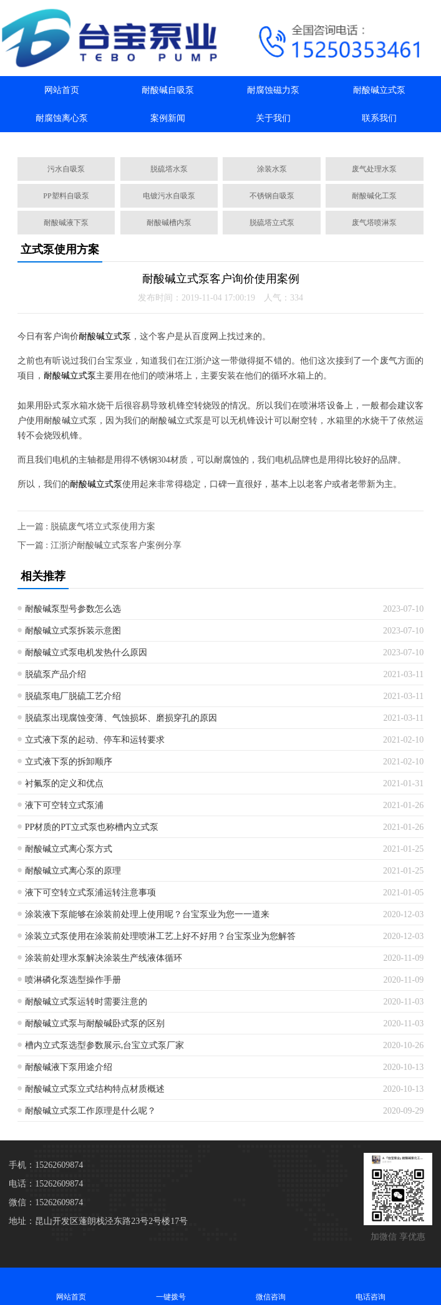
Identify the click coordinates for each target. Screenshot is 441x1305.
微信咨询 (271, 1286)
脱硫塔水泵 (169, 169)
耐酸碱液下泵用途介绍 (68, 1067)
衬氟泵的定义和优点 (64, 783)
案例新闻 (167, 118)
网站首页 (61, 90)
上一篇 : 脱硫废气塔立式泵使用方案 (86, 526)
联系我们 (379, 118)
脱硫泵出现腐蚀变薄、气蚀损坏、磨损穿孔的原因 (121, 718)
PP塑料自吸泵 (66, 195)
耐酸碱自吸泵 (168, 90)
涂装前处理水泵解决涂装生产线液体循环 (103, 958)
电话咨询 (370, 1286)
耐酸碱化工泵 (374, 195)
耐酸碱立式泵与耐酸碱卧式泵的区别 (95, 1023)
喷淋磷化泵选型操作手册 (73, 980)
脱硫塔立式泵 (272, 222)
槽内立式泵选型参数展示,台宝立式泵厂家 (105, 1045)
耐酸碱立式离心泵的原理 (73, 870)
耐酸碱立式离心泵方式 (68, 849)
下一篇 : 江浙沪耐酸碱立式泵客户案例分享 (99, 545)
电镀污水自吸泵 (169, 195)
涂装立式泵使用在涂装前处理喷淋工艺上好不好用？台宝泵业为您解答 (160, 936)
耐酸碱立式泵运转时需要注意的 (86, 1001)
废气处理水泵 (374, 169)
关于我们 (273, 118)
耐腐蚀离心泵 (62, 118)
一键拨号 (171, 1286)
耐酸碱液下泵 (66, 222)
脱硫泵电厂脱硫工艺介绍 (73, 696)
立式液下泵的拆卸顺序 (68, 761)
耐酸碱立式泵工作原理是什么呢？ (90, 1110)
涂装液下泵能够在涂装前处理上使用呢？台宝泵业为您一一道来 (147, 914)
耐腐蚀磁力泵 (273, 90)
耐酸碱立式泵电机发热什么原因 (86, 652)
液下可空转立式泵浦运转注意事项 (90, 892)
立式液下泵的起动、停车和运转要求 (95, 739)
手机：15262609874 (46, 1165)
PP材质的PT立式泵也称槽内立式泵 (91, 827)
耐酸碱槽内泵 (169, 222)
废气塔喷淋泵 (374, 222)
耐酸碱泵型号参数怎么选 (73, 609)
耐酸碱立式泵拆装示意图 (73, 630)
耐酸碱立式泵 (379, 90)
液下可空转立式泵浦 (64, 805)
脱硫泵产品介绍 (55, 674)
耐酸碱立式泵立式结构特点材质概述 (95, 1089)
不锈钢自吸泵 (272, 195)
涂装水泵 (272, 169)
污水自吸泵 (66, 169)
